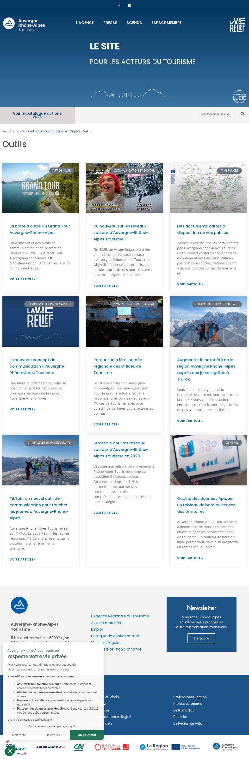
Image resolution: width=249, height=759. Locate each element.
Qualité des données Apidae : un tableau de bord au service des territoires (206, 505)
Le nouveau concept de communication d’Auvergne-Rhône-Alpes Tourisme (38, 366)
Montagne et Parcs (22, 703)
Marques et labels (104, 697)
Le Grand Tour (184, 710)
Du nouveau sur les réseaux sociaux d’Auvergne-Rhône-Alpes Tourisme (120, 232)
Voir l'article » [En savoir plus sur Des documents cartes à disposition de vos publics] (190, 284)
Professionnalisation (190, 697)
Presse (110, 22)
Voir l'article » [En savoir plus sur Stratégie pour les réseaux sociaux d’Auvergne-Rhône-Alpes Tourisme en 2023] (106, 513)
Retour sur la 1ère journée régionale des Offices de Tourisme (117, 366)
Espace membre (167, 22)
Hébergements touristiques (29, 723)
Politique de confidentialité (115, 636)
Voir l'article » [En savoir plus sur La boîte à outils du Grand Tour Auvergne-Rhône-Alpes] (23, 279)
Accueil (28, 131)
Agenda (134, 22)
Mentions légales (106, 642)
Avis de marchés (106, 622)
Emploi (97, 629)
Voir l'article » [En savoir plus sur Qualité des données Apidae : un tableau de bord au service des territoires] (190, 558)
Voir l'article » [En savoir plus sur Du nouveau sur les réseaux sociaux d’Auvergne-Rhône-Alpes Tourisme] (106, 286)
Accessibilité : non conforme (116, 649)
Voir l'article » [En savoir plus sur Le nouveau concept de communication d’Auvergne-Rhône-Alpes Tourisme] (23, 409)
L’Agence (85, 22)
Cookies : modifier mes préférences (42, 666)
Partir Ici (180, 717)
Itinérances (16, 710)
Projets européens (188, 703)
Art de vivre (16, 717)
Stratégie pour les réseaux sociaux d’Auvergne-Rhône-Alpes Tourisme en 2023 (120, 449)
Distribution (99, 710)
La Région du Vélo (187, 723)
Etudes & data (101, 723)
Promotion (98, 703)
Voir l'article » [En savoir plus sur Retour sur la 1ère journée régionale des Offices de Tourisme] (106, 424)
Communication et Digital (58, 131)
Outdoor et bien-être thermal (29, 697)
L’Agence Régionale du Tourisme (120, 616)
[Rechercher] (242, 114)
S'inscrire (201, 638)
